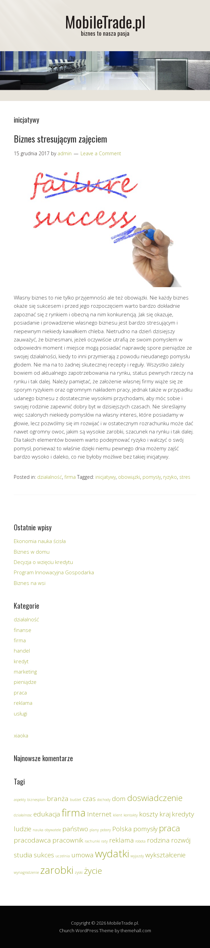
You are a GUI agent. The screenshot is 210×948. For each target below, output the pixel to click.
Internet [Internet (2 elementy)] (99, 814)
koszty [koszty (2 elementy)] (148, 814)
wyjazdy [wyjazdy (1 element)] (137, 856)
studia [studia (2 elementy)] (23, 854)
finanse (22, 630)
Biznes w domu (32, 551)
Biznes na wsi (29, 582)
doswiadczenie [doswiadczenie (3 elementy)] (154, 797)
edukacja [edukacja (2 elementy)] (46, 814)
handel (22, 650)
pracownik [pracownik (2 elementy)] (67, 840)
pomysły (152, 477)
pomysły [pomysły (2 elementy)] (145, 828)
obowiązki (129, 477)
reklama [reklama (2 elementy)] (121, 840)
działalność (49, 477)
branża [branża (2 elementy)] (58, 798)
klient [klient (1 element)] (117, 815)
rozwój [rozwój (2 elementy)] (180, 840)
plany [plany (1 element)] (94, 829)
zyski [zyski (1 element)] (79, 872)
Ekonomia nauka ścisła (40, 541)
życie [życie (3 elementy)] (93, 870)
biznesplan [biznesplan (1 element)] (36, 799)
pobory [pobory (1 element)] (105, 829)
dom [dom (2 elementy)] (119, 798)
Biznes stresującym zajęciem (60, 138)
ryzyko (170, 477)
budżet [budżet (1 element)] (75, 799)
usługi (20, 713)
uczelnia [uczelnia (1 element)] (62, 856)
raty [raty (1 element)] (104, 841)
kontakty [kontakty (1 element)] (131, 815)
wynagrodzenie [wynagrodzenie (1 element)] (26, 872)
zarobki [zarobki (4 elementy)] (56, 870)
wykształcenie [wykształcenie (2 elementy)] (165, 854)
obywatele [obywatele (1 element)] (53, 829)
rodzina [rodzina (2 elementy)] (158, 840)
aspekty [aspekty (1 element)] (20, 799)
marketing (25, 671)
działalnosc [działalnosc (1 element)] (23, 815)
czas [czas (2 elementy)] (89, 798)
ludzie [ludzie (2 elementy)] (22, 828)
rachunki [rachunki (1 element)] (92, 841)
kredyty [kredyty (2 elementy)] (183, 814)
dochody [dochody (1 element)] (104, 799)
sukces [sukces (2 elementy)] (44, 854)
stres (184, 477)
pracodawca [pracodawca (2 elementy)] (32, 840)
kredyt (21, 661)
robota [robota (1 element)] (140, 841)
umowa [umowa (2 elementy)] (82, 854)
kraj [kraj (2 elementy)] (164, 814)
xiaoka (21, 735)
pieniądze (25, 681)
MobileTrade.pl (105, 21)
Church (66, 930)
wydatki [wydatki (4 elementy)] (112, 853)
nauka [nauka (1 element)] (38, 829)
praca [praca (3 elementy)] (169, 828)
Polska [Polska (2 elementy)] (122, 828)
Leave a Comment (101, 153)
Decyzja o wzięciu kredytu (43, 561)
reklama (23, 702)
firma (70, 477)
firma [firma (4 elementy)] (74, 813)
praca (20, 692)
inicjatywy (105, 477)
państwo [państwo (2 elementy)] (75, 828)
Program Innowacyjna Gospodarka (54, 572)
